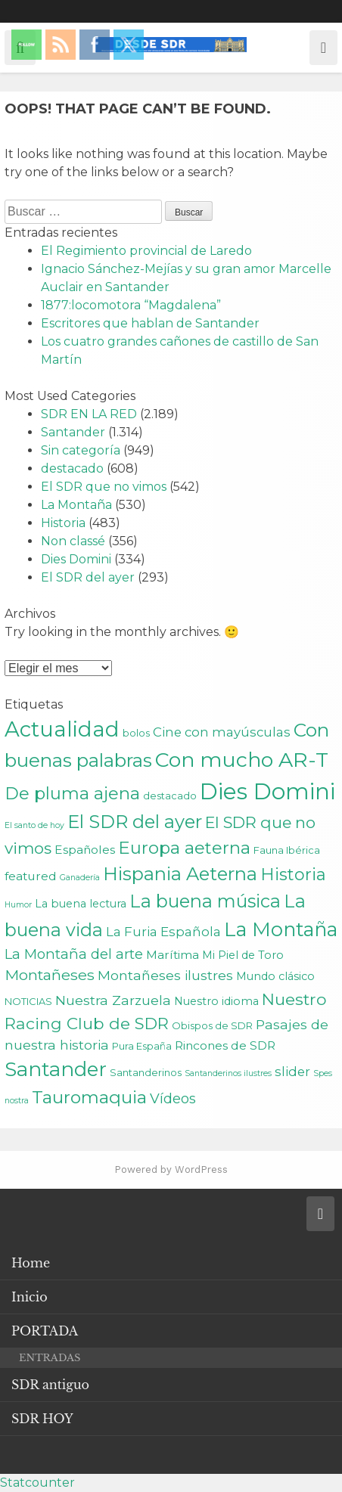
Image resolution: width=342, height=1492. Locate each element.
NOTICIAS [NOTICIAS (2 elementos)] (28, 1001)
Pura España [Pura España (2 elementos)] (142, 1046)
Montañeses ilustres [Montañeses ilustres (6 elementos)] (165, 975)
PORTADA (44, 1330)
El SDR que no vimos (103, 486)
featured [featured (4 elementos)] (31, 876)
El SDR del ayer (88, 577)
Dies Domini (76, 559)
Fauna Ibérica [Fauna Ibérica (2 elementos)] (286, 850)
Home (30, 1262)
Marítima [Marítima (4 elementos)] (172, 955)
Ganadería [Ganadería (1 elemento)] (80, 877)
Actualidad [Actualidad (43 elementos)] (62, 729)
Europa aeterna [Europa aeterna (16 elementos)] (184, 847)
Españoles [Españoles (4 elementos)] (84, 849)
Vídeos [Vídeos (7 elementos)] (173, 1098)
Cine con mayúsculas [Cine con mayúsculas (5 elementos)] (222, 732)
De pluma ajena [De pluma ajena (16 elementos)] (72, 793)
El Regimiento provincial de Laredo (146, 250)
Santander (73, 432)
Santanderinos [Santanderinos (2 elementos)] (146, 1072)
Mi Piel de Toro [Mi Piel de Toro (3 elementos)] (243, 955)
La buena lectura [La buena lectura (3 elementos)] (80, 903)
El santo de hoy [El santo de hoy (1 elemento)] (34, 825)
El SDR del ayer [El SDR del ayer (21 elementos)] (134, 822)
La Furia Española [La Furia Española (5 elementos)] (163, 931)
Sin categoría (80, 450)
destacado (72, 468)
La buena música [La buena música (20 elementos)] (205, 901)
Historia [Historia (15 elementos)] (293, 874)
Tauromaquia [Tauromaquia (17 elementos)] (89, 1097)
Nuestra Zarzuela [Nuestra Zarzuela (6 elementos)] (113, 1000)
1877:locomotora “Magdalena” (131, 305)
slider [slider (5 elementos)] (292, 1071)
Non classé (73, 541)
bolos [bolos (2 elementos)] (136, 733)
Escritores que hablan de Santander (150, 323)
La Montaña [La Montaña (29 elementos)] (280, 929)
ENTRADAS (49, 1357)
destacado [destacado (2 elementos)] (170, 795)
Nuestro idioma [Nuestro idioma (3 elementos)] (216, 1001)
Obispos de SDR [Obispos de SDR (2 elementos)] (212, 1025)
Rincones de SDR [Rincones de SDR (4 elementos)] (225, 1045)
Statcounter (37, 1482)
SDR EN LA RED (89, 414)
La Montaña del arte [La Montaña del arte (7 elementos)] (74, 954)
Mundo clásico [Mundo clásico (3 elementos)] (275, 976)
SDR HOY (42, 1418)
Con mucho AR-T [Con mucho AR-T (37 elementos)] (241, 759)
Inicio (29, 1296)
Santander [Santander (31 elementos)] (56, 1069)
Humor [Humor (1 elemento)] (18, 905)
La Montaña (76, 505)
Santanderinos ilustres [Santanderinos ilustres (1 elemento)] (228, 1073)
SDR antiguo (50, 1384)
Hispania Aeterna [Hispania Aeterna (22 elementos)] (180, 874)
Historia (63, 523)
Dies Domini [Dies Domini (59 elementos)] (267, 791)
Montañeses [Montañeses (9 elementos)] (50, 975)
